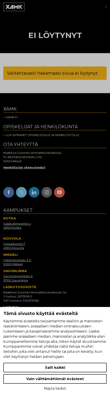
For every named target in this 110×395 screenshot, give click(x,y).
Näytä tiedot (55, 388)
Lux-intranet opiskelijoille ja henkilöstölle (42, 135)
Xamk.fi (12, 117)
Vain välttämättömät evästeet (55, 379)
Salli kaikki (55, 367)
